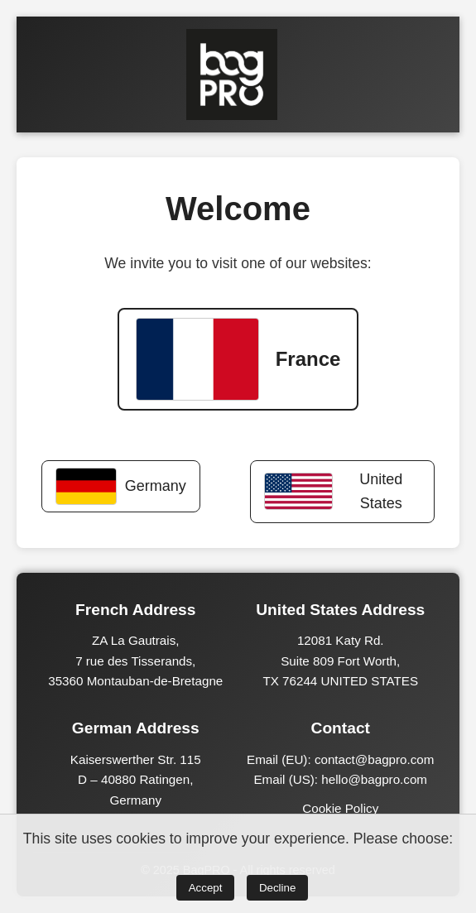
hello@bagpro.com (374, 779)
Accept (206, 888)
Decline (277, 888)
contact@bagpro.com (375, 759)
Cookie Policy (340, 808)
